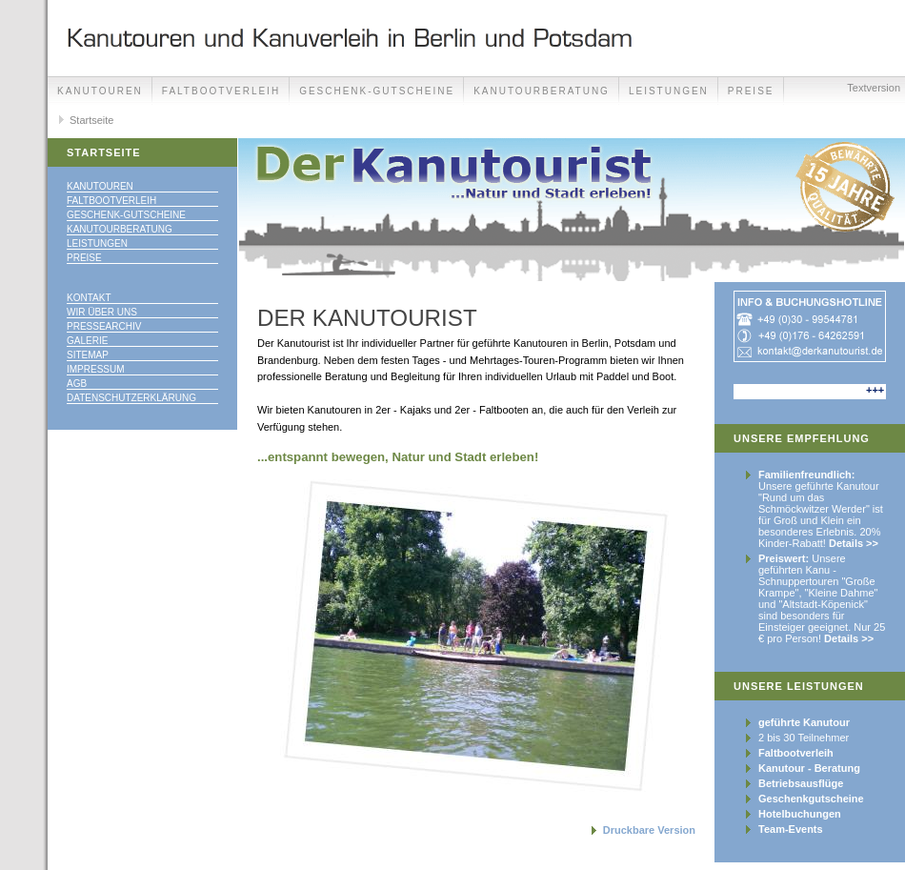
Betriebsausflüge (800, 783)
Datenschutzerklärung (131, 398)
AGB (77, 383)
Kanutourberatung (541, 91)
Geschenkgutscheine (811, 798)
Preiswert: (783, 558)
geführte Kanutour (804, 722)
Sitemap (88, 355)
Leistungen (669, 91)
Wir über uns (102, 312)
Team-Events (790, 829)
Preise (84, 258)
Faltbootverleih (221, 91)
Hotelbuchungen (799, 813)
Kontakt (89, 298)
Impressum (96, 369)
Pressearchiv (104, 326)
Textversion (873, 87)
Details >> (853, 543)
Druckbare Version (649, 830)
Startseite (91, 120)
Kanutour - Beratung (809, 768)
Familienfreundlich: (806, 474)
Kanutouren (100, 91)
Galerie (87, 340)
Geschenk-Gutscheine (376, 91)
